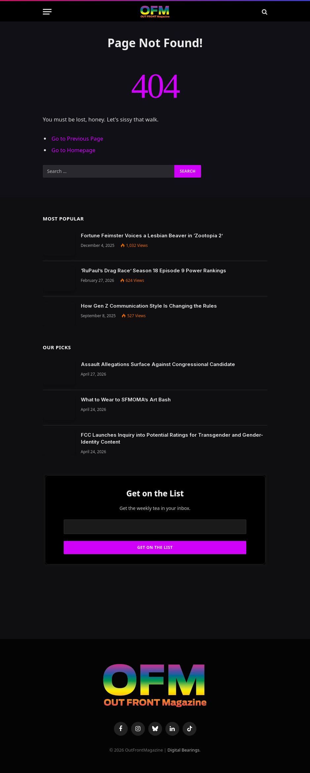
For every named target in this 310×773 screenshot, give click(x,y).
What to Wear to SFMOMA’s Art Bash (126, 399)
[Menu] (47, 11)
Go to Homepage (73, 150)
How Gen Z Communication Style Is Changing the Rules (149, 306)
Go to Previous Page (77, 138)
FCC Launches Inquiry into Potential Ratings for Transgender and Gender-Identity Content (172, 438)
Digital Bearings (183, 750)
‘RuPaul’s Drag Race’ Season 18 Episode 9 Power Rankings (153, 270)
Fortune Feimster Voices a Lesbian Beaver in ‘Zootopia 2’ (152, 235)
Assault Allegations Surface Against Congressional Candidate (158, 364)
